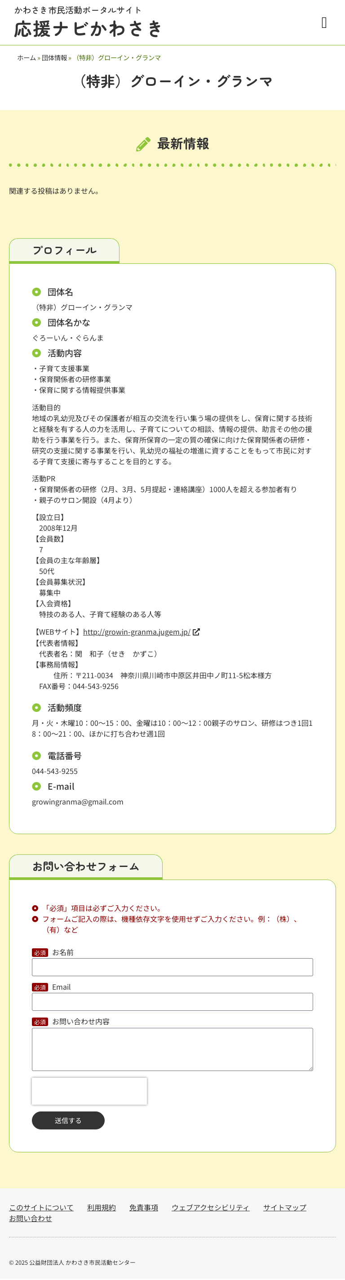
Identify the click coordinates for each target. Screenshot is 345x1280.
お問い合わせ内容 (80, 1023)
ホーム (26, 57)
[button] (324, 23)
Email (61, 988)
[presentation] (89, 1092)
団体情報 (54, 57)
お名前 (62, 954)
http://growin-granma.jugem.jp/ (136, 632)
